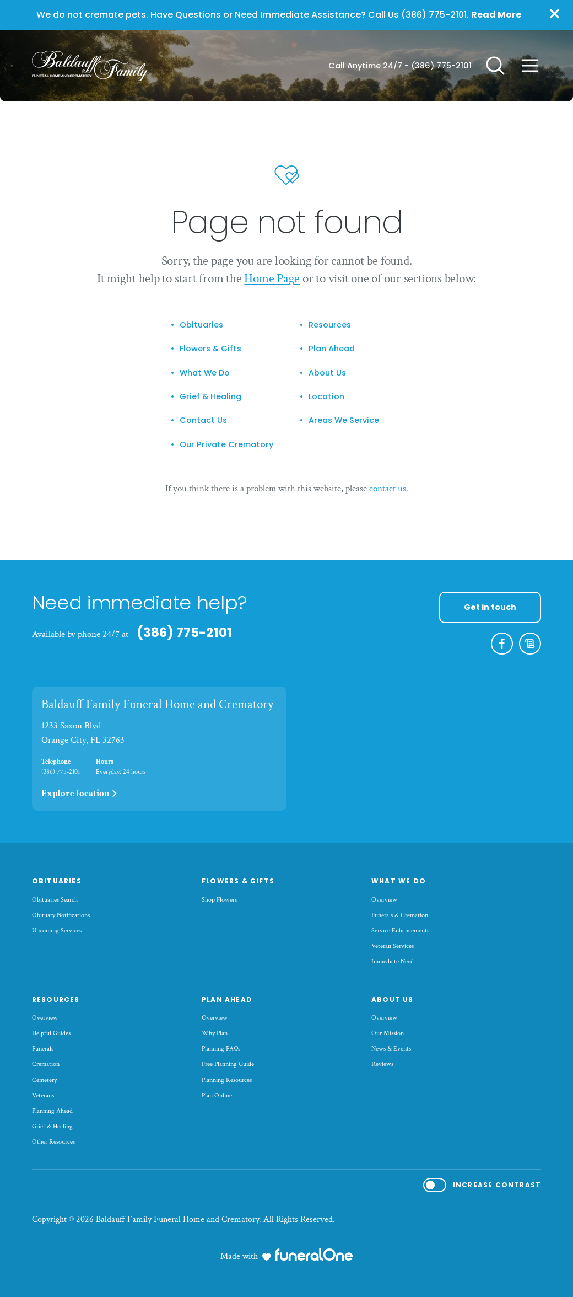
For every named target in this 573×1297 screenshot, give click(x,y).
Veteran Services (392, 946)
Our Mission (387, 1033)
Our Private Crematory (226, 444)
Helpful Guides (51, 1033)
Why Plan (215, 1033)
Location (326, 396)
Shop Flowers (219, 900)
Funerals (42, 1048)
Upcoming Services (57, 930)
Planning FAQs (221, 1048)
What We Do (205, 373)
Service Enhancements (400, 930)
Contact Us (203, 420)
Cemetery (44, 1080)
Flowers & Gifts (210, 348)
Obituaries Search (55, 900)
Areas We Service (344, 420)
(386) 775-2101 (441, 65)
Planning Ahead (52, 1111)
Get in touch (490, 607)
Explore (79, 793)
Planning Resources (227, 1080)
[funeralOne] (314, 1254)
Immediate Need (392, 961)
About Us (327, 373)
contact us (387, 489)
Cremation (46, 1064)
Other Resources (53, 1142)
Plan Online (217, 1095)
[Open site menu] (530, 66)
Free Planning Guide (228, 1064)
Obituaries (201, 325)
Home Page (272, 278)
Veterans (43, 1095)
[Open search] (495, 66)
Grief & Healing (210, 396)
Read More (496, 14)
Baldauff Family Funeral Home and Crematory (157, 704)
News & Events (391, 1048)
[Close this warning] (554, 14)
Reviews (382, 1064)
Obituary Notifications (61, 915)
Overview (384, 900)
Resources (330, 325)
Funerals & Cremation (399, 915)
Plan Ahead (332, 348)
